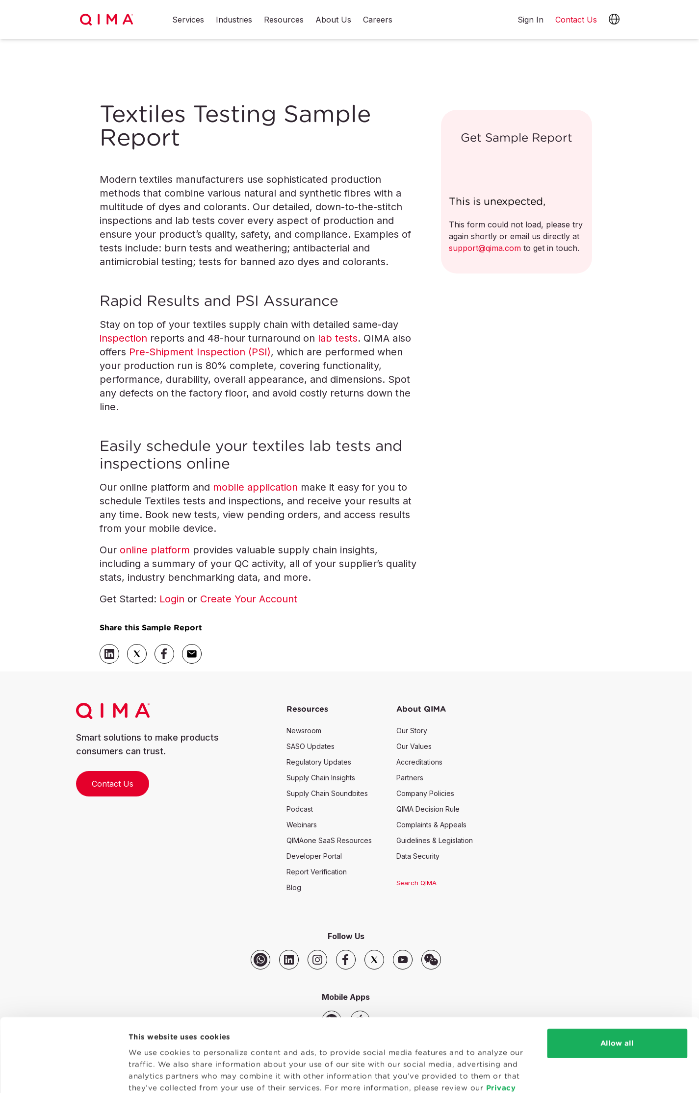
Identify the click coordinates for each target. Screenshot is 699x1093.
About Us (333, 20)
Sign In (531, 20)
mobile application (255, 487)
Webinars (301, 824)
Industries (234, 20)
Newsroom (303, 730)
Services (188, 20)
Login (171, 599)
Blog (293, 887)
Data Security (418, 856)
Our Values (414, 746)
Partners (409, 777)
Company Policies (425, 793)
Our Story (411, 730)
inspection (123, 338)
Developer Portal (314, 856)
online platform (155, 550)
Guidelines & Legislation (434, 840)
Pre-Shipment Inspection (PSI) (200, 352)
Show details (153, 1073)
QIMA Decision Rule (428, 809)
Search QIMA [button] (416, 883)
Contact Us (112, 784)
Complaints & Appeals (431, 824)
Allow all (617, 990)
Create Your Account (248, 599)
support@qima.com (485, 248)
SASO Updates (310, 746)
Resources (284, 20)
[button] (614, 19)
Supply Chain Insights (320, 777)
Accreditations (419, 762)
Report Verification (316, 872)
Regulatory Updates (318, 762)
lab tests (338, 338)
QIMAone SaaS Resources (329, 840)
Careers (377, 20)
